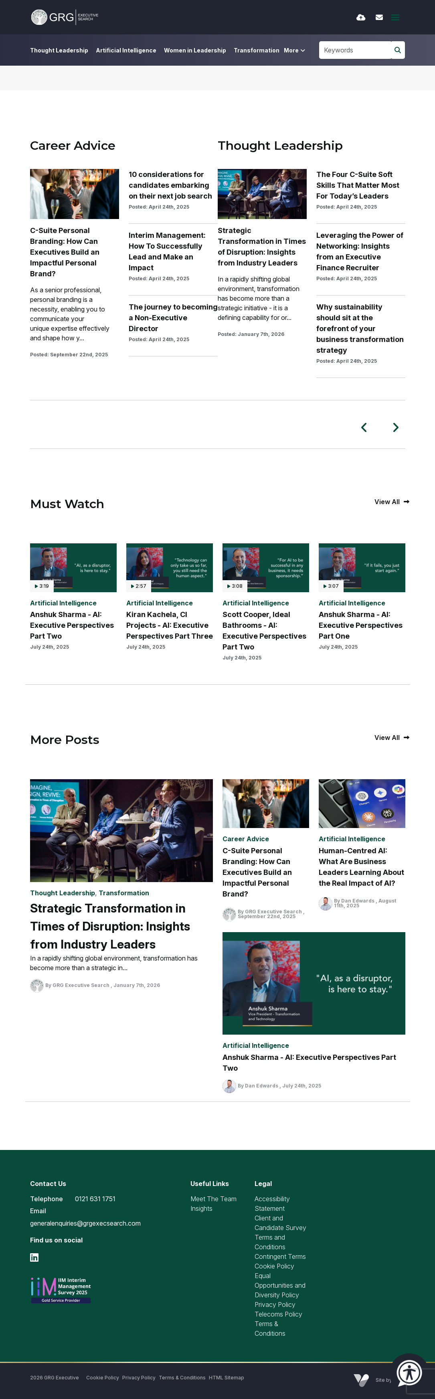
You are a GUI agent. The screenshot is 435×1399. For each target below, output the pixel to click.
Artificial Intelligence (126, 50)
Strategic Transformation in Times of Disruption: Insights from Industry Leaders (262, 246)
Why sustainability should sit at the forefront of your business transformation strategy (360, 328)
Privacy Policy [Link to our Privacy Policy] (139, 1378)
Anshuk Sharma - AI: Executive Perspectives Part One (361, 625)
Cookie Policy (274, 1266)
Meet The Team (213, 1199)
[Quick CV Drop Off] (361, 17)
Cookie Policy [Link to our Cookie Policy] (102, 1378)
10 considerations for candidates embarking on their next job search (170, 185)
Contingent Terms (280, 1256)
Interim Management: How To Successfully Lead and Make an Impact (167, 251)
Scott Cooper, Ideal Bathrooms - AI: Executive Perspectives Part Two (264, 630)
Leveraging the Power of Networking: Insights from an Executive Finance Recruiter (359, 251)
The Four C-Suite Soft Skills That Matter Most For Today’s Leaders (357, 185)
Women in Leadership (195, 50)
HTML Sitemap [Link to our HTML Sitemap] (226, 1378)
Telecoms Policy (278, 1314)
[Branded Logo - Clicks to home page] (64, 17)
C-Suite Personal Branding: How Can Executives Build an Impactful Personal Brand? (64, 252)
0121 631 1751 (95, 1199)
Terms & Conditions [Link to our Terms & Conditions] (182, 1378)
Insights (201, 1208)
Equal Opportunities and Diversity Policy (280, 1285)
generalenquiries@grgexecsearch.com (85, 1223)
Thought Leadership (59, 50)
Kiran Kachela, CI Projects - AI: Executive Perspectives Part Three (169, 625)
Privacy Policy (275, 1305)
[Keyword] (355, 50)
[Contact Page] (379, 17)
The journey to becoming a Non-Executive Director (173, 318)
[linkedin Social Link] (34, 1257)
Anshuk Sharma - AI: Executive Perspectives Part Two (72, 625)
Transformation (256, 50)
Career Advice (246, 839)
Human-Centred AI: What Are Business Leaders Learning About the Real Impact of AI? (361, 866)
